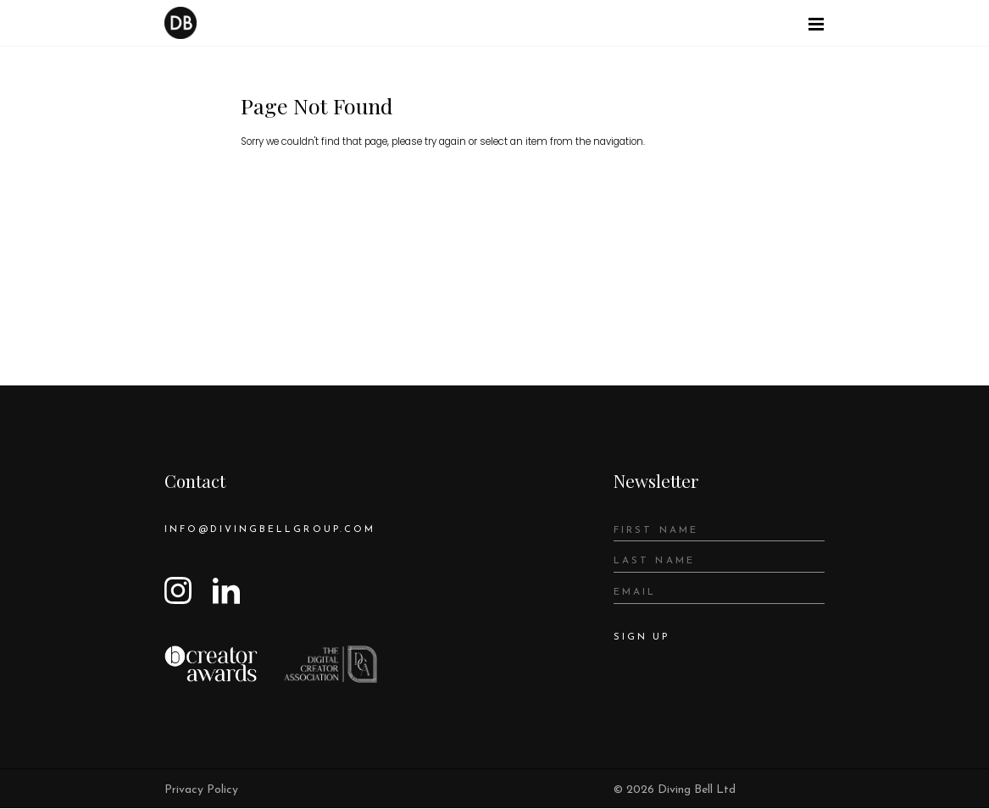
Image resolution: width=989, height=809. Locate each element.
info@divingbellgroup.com (272, 530)
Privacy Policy (201, 790)
